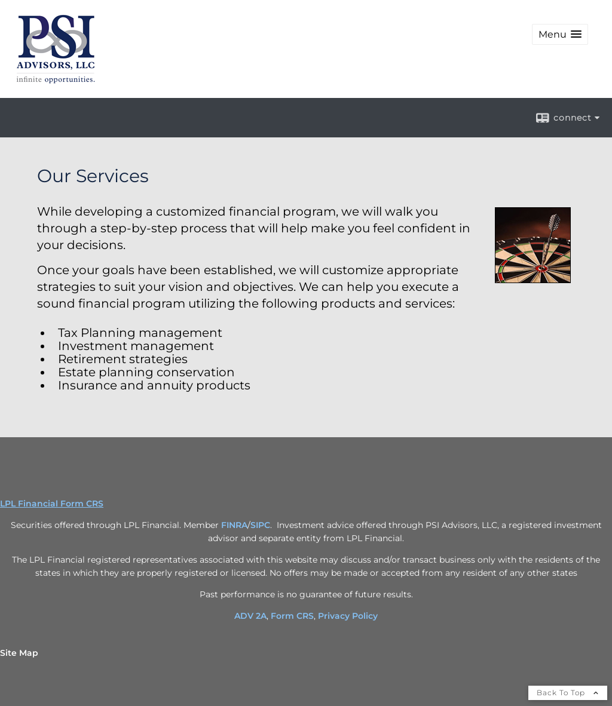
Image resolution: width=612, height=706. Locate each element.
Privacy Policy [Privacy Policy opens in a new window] (348, 615)
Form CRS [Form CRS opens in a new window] (292, 615)
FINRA (234, 525)
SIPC (260, 525)
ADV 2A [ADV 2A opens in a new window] (250, 615)
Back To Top (568, 692)
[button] (560, 34)
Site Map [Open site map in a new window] (19, 652)
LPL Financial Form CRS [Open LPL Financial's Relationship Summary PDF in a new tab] (51, 503)
